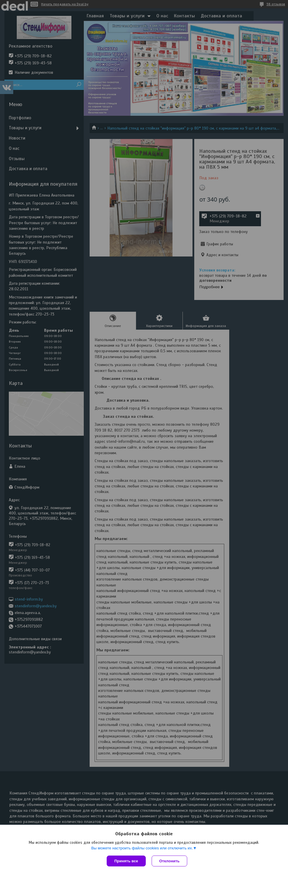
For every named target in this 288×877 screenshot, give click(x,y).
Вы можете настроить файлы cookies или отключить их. (142, 848)
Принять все (126, 861)
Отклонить (169, 861)
